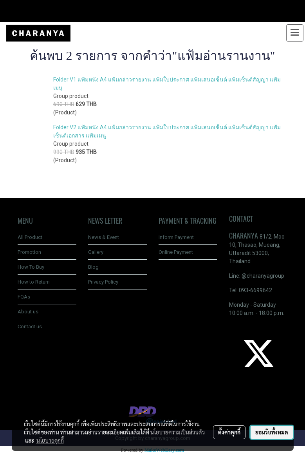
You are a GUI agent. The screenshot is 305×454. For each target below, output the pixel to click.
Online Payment (176, 252)
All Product (30, 237)
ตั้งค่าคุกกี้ (229, 432)
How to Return (34, 282)
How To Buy (31, 267)
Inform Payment (176, 237)
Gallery (95, 252)
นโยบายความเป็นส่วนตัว (177, 432)
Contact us (30, 326)
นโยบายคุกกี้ (50, 440)
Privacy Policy (103, 282)
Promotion (29, 252)
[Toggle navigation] (294, 33)
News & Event (103, 237)
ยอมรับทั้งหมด (271, 432)
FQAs (24, 297)
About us (28, 312)
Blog (93, 267)
